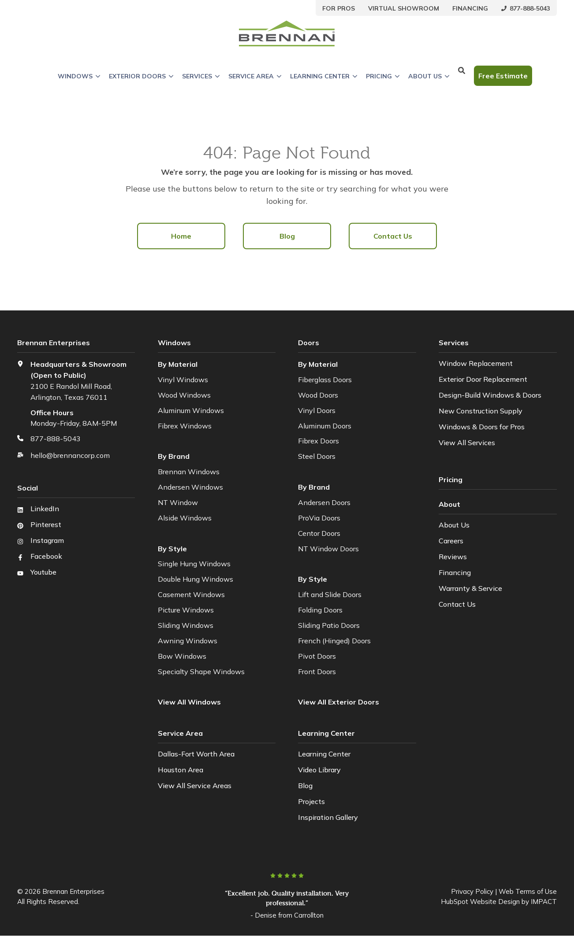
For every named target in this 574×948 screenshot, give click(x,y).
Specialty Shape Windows (201, 671)
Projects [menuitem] (311, 801)
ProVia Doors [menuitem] (319, 517)
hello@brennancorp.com (70, 455)
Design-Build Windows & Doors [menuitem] (490, 395)
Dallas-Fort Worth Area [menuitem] (196, 753)
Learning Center (323, 76)
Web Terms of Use (528, 891)
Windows (79, 76)
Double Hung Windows (195, 579)
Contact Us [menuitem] (392, 236)
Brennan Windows (189, 471)
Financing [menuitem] (455, 572)
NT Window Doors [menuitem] (328, 548)
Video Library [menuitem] (319, 769)
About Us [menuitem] (454, 524)
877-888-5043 (55, 438)
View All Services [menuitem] (467, 442)
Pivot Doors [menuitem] (317, 656)
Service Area (254, 76)
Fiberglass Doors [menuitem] (325, 379)
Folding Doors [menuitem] (320, 609)
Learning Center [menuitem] (324, 753)
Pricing (382, 76)
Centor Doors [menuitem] (319, 533)
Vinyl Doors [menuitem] (316, 410)
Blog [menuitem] (287, 236)
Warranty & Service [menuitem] (470, 588)
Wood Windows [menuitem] (184, 395)
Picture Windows (186, 609)
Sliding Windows (185, 625)
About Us (428, 76)
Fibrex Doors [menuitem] (318, 440)
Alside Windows (185, 517)
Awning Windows (187, 640)
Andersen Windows (190, 487)
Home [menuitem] (181, 236)
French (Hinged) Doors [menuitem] (334, 640)
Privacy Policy (472, 891)
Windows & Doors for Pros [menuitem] (482, 426)
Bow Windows (182, 656)
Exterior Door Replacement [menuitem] (483, 379)
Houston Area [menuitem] (180, 769)
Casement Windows (191, 594)
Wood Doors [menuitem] (318, 395)
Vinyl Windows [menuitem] (183, 379)
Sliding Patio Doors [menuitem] (329, 625)
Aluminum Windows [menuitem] (191, 410)
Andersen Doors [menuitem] (324, 502)
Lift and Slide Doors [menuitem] (330, 594)
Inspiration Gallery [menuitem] (328, 817)
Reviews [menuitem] (453, 556)
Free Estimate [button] (503, 75)
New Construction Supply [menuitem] (480, 410)
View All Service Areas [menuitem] (194, 785)
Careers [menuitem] (451, 540)
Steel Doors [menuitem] (316, 456)
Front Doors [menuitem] (317, 671)
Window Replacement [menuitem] (476, 363)
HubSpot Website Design (480, 901)
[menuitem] (339, 8)
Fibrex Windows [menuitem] (185, 425)
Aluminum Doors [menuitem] (324, 425)
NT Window (178, 502)
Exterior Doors (141, 76)
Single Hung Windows (194, 563)
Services (201, 76)
